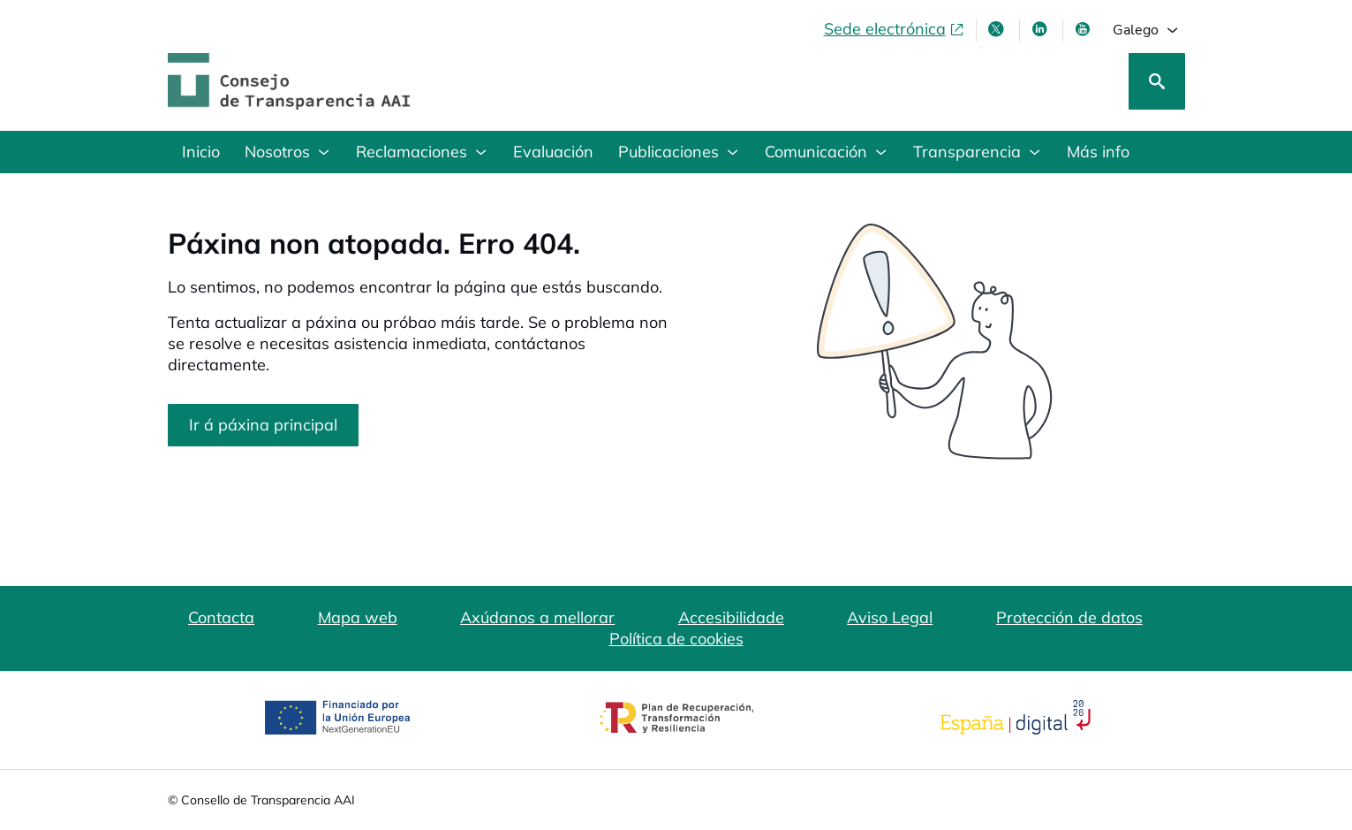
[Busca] (1157, 81)
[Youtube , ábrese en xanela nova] (1084, 29)
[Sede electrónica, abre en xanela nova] (894, 29)
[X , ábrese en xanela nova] (997, 29)
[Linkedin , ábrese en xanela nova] (1041, 29)
